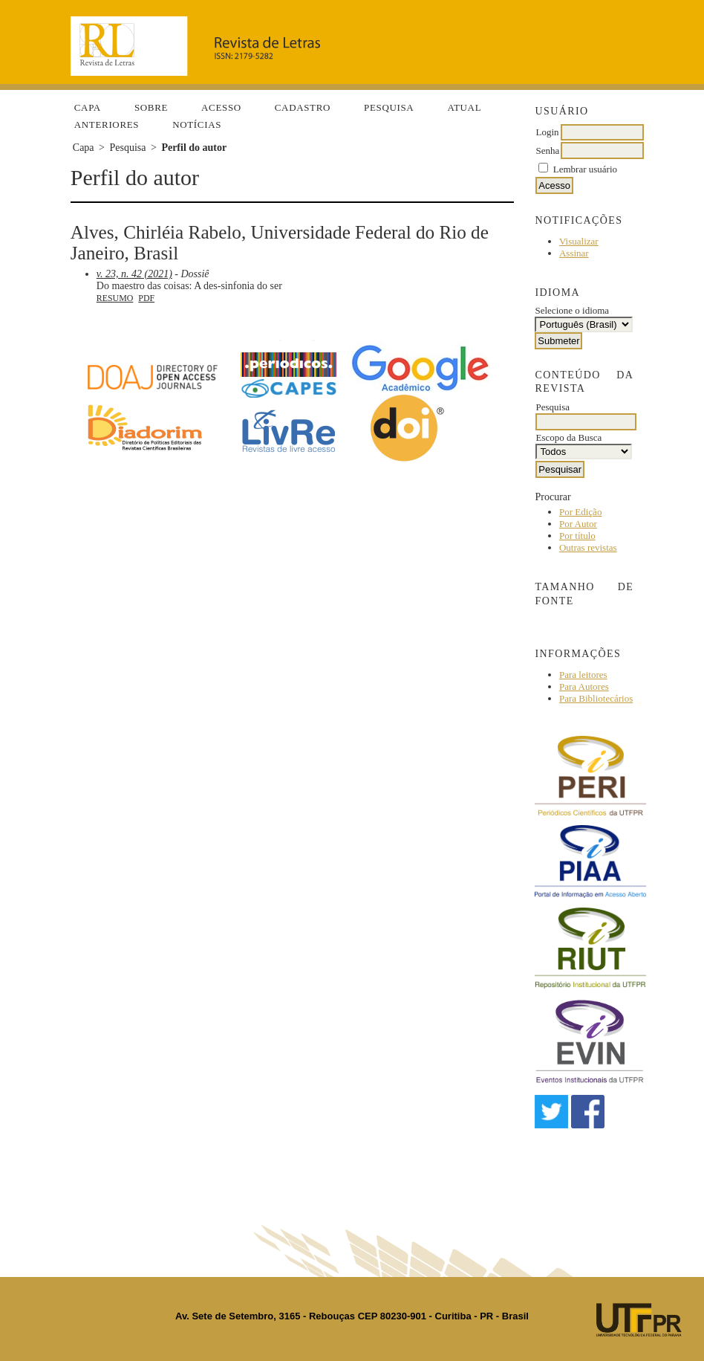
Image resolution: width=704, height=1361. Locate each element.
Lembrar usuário (585, 169)
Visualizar (579, 241)
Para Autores (584, 686)
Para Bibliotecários (596, 698)
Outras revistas (588, 547)
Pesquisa (389, 107)
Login (546, 132)
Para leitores (583, 674)
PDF (146, 298)
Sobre (151, 107)
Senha (547, 150)
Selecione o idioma (572, 310)
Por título (577, 535)
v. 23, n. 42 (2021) (134, 273)
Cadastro (302, 107)
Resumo (115, 298)
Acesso (221, 107)
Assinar (574, 253)
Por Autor (578, 523)
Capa (87, 107)
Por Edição (580, 511)
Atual (464, 107)
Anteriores (106, 124)
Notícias (196, 124)
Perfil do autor (193, 147)
